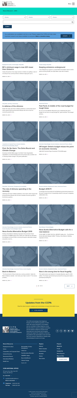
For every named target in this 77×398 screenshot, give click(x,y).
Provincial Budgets (14, 229)
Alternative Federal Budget (44, 144)
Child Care (23, 350)
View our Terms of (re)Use (34, 394)
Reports (16, 145)
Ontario (41, 356)
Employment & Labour (7, 64)
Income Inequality (6, 229)
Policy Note (21, 64)
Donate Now (63, 359)
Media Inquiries (10, 380)
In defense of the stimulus (12, 106)
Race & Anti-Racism (26, 358)
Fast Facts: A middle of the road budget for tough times (56, 107)
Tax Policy (10, 103)
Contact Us (60, 351)
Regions (41, 344)
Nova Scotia (42, 358)
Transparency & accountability (20, 186)
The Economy (15, 103)
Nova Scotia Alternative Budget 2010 (17, 231)
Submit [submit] (7, 26)
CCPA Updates (38, 310)
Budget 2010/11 (45, 189)
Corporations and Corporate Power (11, 351)
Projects (59, 344)
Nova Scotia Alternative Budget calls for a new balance (56, 230)
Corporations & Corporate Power (9, 144)
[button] (14, 17)
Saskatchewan (42, 351)
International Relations (8, 359)
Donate (66, 36)
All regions (6, 375)
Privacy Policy (44, 394)
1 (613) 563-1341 (16, 383)
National (41, 346)
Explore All (23, 363)
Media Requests (61, 353)
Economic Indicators (21, 144)
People (58, 348)
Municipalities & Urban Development (26, 347)
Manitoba (41, 353)
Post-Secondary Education (27, 353)
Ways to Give (60, 356)
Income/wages (15, 64)
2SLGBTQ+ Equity (25, 355)
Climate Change (42, 64)
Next (69, 286)
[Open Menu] (73, 3)
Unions (4, 349)
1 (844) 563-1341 (16, 385)
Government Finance (43, 103)
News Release (42, 227)
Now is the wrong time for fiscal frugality (55, 271)
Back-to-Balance (9, 271)
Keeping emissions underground (52, 67)
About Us (59, 346)
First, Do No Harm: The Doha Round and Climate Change (18, 149)
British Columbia (43, 349)
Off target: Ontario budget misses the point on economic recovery (56, 147)
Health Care (6, 361)
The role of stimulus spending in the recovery (16, 190)
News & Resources (8, 344)
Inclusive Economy (7, 354)
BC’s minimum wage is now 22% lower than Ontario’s (17, 68)
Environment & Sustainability (8, 145)
